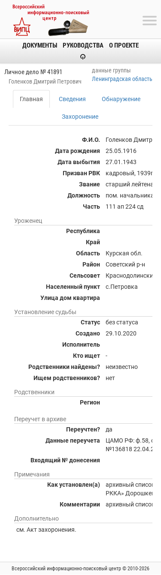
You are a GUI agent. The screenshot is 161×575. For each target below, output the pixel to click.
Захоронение (80, 116)
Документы (39, 45)
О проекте (124, 45)
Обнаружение (121, 99)
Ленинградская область (122, 78)
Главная (31, 99)
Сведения (72, 99)
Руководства (83, 45)
